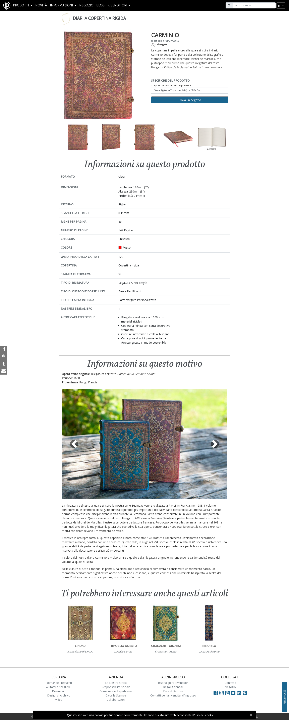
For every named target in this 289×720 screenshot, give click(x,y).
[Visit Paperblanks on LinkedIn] (240, 692)
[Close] (251, 715)
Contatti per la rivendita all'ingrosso (173, 695)
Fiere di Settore (173, 691)
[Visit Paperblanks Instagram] (221, 692)
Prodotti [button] (21, 5)
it (279, 5)
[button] (74, 444)
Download (58, 691)
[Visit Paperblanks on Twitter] (234, 692)
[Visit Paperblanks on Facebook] (216, 692)
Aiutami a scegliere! (58, 687)
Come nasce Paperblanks (116, 691)
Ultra (176, 90)
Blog (100, 5)
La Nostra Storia (116, 683)
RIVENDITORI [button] (118, 5)
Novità (41, 5)
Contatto (230, 683)
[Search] (254, 5)
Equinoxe (159, 44)
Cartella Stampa (116, 695)
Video (58, 700)
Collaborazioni (116, 700)
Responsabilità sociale (116, 687)
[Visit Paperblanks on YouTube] (228, 692)
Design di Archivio (58, 695)
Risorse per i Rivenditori (173, 683)
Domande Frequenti (59, 683)
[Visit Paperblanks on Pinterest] (245, 692)
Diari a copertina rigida (99, 18)
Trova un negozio (189, 100)
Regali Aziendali (173, 687)
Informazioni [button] (62, 5)
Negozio (86, 5)
